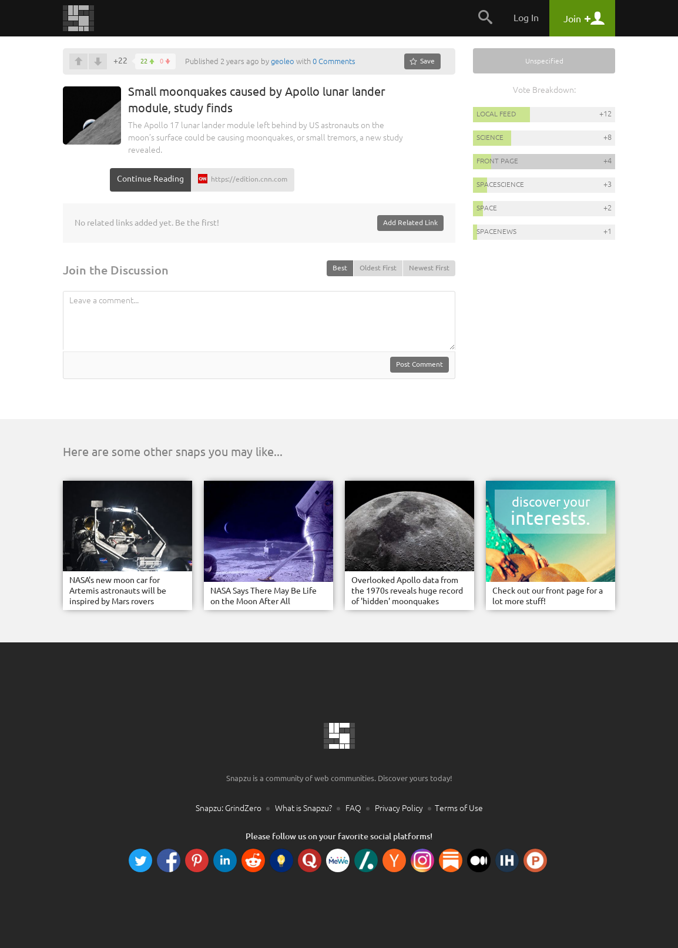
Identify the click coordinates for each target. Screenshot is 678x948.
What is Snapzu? (303, 808)
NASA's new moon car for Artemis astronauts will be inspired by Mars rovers (117, 590)
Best (340, 268)
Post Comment (419, 364)
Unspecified (544, 61)
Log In (526, 17)
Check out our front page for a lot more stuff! (547, 596)
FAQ (353, 808)
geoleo (282, 61)
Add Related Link (410, 222)
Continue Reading (150, 178)
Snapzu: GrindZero (228, 808)
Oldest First (378, 268)
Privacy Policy (399, 808)
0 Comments (334, 61)
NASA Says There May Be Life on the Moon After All (263, 596)
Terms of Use (459, 808)
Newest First (429, 268)
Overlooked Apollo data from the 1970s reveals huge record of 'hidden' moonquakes (407, 590)
